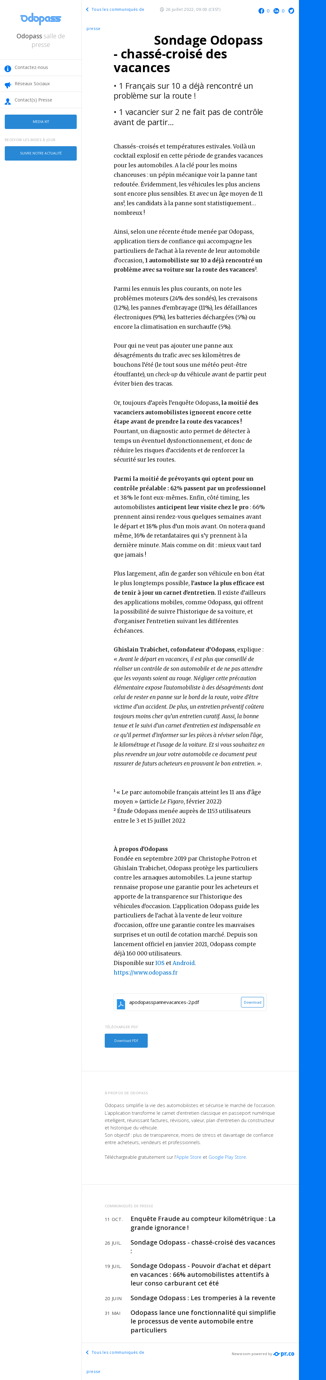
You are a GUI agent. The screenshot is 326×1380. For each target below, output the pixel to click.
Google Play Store (227, 1156)
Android (184, 963)
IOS (160, 963)
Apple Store (189, 1156)
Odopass (41, 40)
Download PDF (125, 1039)
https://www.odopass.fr (146, 972)
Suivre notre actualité (41, 150)
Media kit (40, 120)
